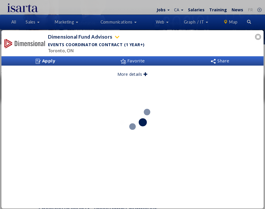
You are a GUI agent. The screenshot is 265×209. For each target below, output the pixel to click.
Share (220, 61)
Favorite (132, 61)
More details (132, 74)
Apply (45, 61)
